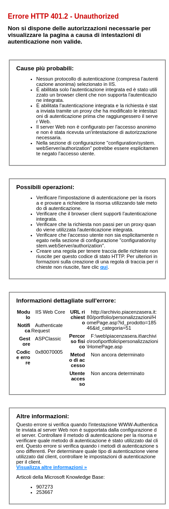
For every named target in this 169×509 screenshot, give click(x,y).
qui (104, 267)
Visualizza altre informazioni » (51, 467)
